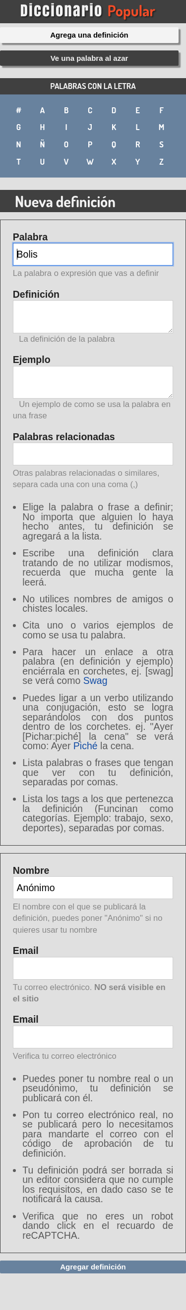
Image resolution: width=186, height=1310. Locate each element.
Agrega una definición (89, 35)
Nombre (93, 901)
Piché (85, 745)
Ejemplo (93, 387)
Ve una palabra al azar (89, 58)
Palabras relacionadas (93, 461)
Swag (95, 680)
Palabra (93, 255)
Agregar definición (93, 1267)
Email (93, 975)
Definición (93, 317)
